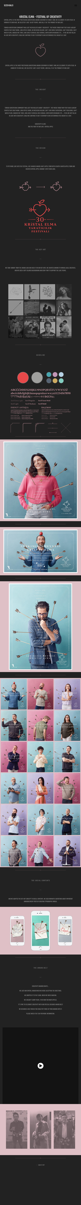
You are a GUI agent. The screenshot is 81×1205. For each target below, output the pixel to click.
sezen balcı (8, 5)
